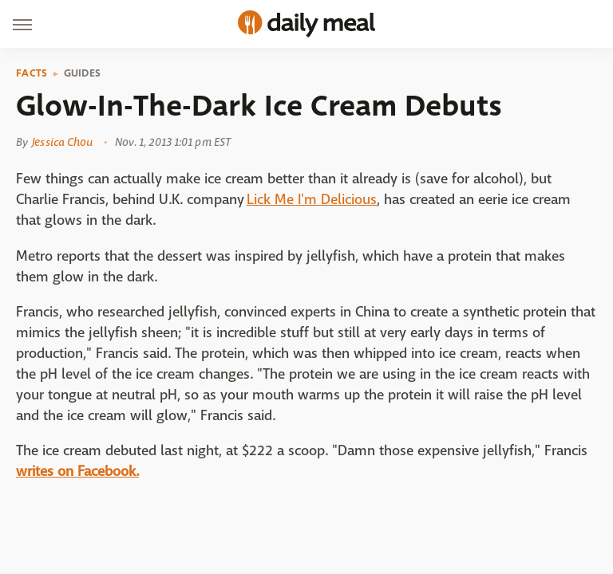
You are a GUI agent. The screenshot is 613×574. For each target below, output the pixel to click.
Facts (32, 73)
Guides (82, 73)
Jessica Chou (62, 142)
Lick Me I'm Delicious (312, 200)
